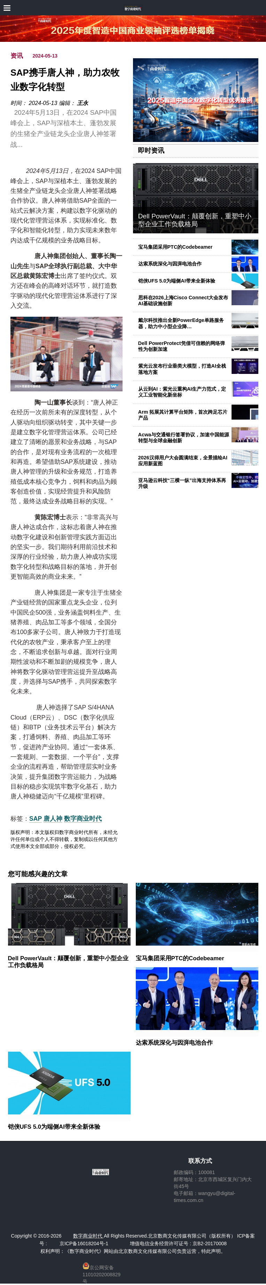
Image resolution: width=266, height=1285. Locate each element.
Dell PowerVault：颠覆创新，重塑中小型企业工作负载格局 (194, 220)
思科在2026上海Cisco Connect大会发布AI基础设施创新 (183, 300)
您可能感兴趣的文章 (38, 874)
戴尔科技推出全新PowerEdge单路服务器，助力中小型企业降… (181, 323)
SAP (35, 818)
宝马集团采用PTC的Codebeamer (175, 247)
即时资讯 (151, 150)
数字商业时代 (83, 818)
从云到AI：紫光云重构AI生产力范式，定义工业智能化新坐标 (182, 392)
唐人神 (53, 818)
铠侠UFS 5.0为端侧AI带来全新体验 (176, 281)
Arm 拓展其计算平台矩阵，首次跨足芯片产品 (183, 415)
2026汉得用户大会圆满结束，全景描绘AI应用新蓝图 (182, 460)
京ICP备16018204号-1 (84, 1243)
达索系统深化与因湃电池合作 (170, 263)
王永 (82, 103)
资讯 (16, 55)
